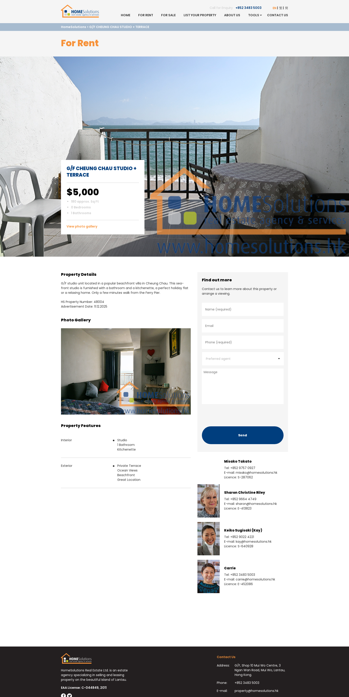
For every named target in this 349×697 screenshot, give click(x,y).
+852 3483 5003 (248, 8)
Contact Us (277, 15)
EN (274, 8)
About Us (232, 15)
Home (125, 15)
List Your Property (200, 15)
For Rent (145, 15)
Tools (253, 15)
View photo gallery (82, 226)
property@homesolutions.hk (256, 691)
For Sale (168, 15)
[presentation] (236, 414)
